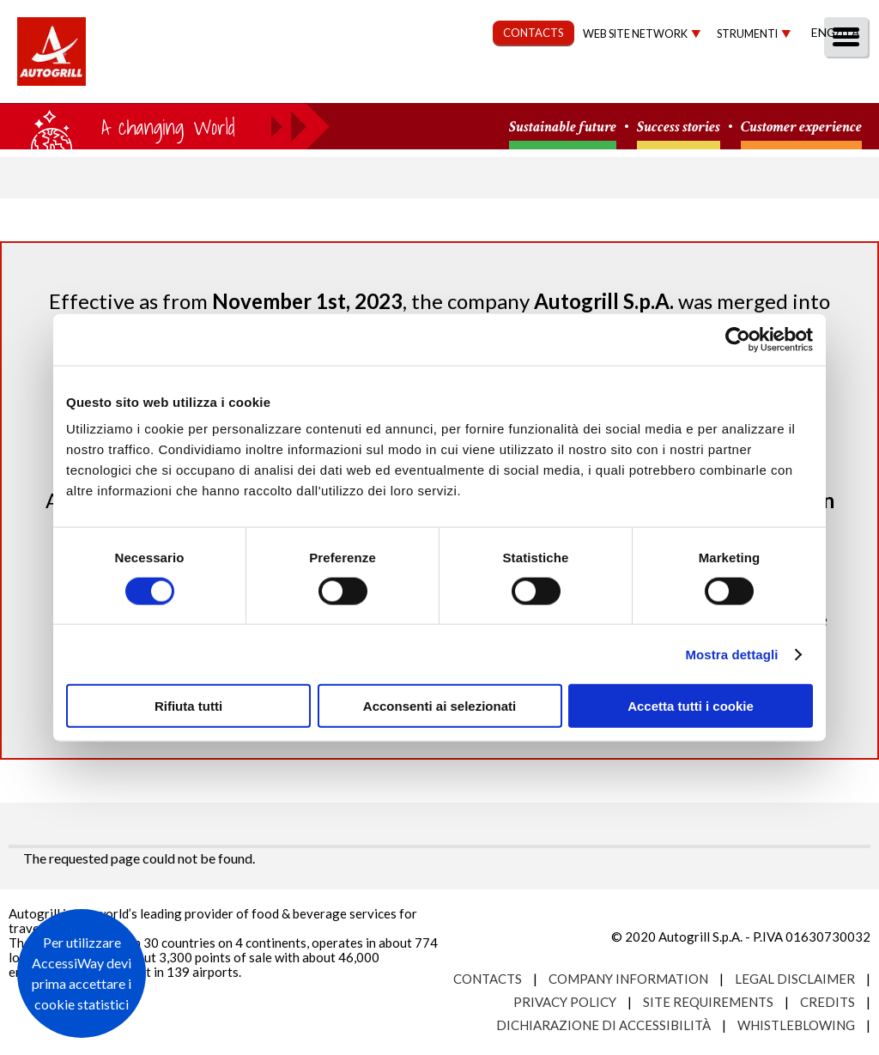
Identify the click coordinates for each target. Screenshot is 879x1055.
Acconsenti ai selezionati (439, 706)
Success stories (678, 127)
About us (213, 83)
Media (761, 83)
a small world (165, 126)
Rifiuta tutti (188, 706)
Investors (672, 83)
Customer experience (801, 127)
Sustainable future (562, 127)
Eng (823, 32)
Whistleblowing (796, 1025)
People (838, 83)
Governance (557, 83)
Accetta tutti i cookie (690, 706)
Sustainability (426, 83)
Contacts (487, 978)
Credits (827, 1002)
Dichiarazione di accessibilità (603, 1025)
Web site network (635, 33)
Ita (849, 32)
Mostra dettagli (731, 653)
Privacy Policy (564, 1002)
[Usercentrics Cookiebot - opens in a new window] (738, 339)
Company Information (628, 978)
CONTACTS (533, 32)
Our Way (310, 83)
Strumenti (747, 33)
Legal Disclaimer (795, 978)
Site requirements (708, 1002)
